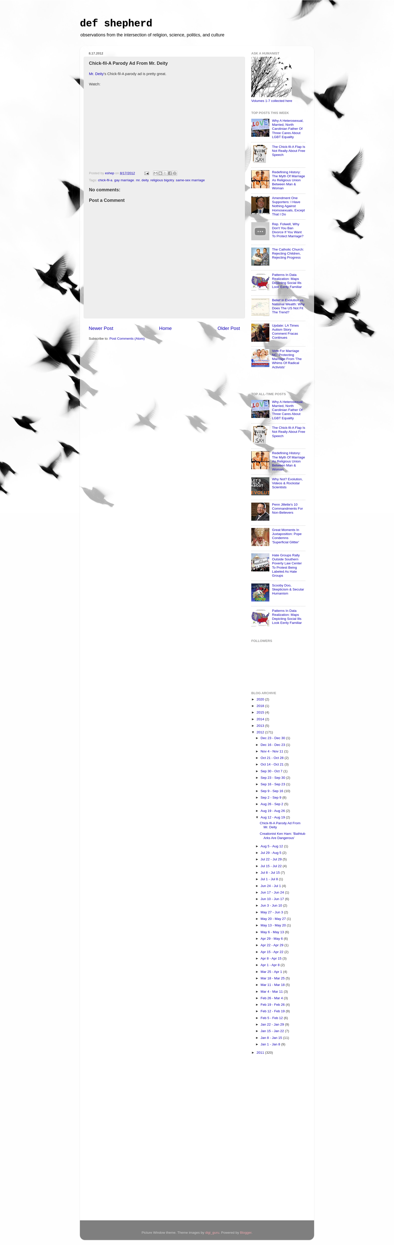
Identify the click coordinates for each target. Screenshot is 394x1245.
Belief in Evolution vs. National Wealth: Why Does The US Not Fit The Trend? (288, 306)
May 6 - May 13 (273, 932)
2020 (261, 699)
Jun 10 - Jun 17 (273, 899)
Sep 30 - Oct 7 (272, 771)
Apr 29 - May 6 (272, 938)
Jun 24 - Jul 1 (271, 886)
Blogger (246, 1232)
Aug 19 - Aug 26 (273, 811)
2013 (261, 726)
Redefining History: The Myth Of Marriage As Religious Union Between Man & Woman (288, 180)
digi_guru (212, 1232)
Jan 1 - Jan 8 (271, 1044)
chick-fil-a (105, 180)
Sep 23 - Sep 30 (273, 778)
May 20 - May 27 (274, 919)
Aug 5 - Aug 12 (272, 846)
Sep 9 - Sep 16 (272, 791)
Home (165, 328)
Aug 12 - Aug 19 (273, 817)
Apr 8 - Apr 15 (271, 958)
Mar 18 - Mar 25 (273, 978)
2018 (261, 706)
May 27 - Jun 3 (272, 912)
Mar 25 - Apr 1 (272, 972)
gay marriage (124, 180)
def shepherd (116, 23)
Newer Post (101, 328)
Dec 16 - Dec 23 (273, 745)
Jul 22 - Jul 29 (272, 859)
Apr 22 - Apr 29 (272, 945)
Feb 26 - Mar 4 (272, 998)
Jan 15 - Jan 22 (273, 1031)
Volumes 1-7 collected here (271, 101)
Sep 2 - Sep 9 (271, 797)
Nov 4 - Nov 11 (272, 751)
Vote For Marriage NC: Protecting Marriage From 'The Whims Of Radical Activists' (287, 359)
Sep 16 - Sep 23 (273, 784)
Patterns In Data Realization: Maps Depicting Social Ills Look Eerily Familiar (287, 281)
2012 (261, 732)
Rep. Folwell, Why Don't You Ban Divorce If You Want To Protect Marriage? (287, 230)
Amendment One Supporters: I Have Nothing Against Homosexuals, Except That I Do (288, 206)
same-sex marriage (190, 180)
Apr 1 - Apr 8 (271, 965)
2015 (261, 712)
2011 (261, 1052)
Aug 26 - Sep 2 (272, 804)
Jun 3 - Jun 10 (272, 905)
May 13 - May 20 (274, 925)
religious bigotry (162, 180)
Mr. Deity (96, 74)
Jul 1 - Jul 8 (270, 879)
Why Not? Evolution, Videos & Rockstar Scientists (287, 483)
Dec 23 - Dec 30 (273, 738)
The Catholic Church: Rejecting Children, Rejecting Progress (288, 253)
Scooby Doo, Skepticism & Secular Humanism (288, 589)
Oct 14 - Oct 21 (272, 764)
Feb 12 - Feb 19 (273, 1011)
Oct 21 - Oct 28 (272, 758)
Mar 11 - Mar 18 (273, 985)
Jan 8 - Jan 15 (272, 1038)
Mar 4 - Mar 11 (272, 991)
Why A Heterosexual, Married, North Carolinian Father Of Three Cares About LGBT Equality (287, 129)
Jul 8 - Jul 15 (271, 872)
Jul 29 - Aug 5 (271, 853)
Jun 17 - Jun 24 (273, 892)
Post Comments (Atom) (127, 338)
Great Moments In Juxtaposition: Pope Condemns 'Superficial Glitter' (287, 536)
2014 (261, 719)
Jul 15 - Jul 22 (272, 866)
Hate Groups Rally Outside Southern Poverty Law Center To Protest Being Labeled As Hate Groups (287, 565)
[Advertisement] (271, 1138)
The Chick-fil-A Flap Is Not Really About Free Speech (288, 151)
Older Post (229, 328)
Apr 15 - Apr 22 (272, 952)
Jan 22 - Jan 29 (273, 1024)
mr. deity (142, 180)
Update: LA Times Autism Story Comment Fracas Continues (285, 332)
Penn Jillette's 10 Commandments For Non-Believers (287, 508)
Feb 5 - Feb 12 (272, 1018)
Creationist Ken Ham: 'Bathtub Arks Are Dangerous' (282, 836)
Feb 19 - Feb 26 (273, 1004)
